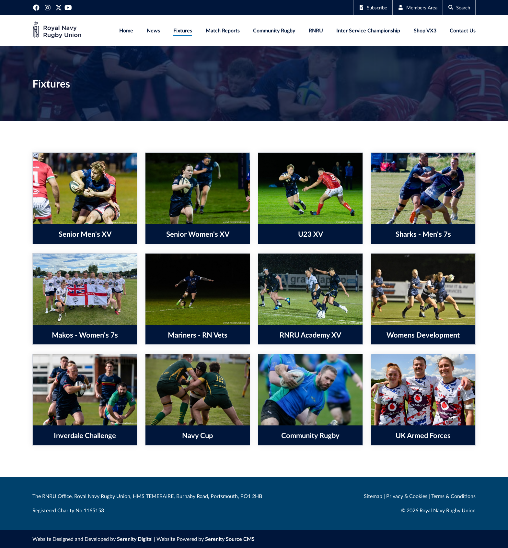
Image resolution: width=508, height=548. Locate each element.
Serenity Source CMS (230, 539)
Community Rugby (274, 30)
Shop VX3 (425, 30)
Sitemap (373, 496)
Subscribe (367, 7)
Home (126, 30)
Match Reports (223, 30)
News (153, 30)
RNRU (316, 30)
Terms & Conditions (453, 496)
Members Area (414, 7)
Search (458, 7)
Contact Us (463, 30)
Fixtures (182, 30)
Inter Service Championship (368, 30)
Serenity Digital (135, 539)
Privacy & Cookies (406, 496)
